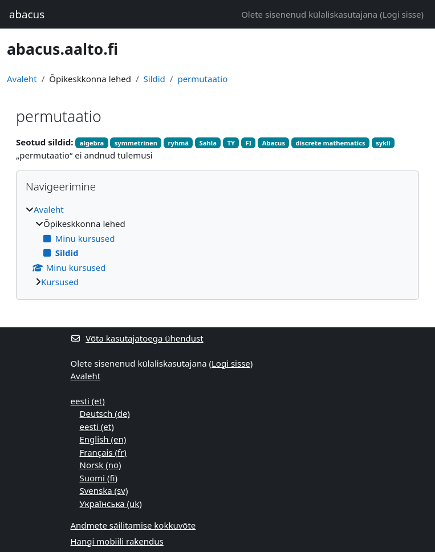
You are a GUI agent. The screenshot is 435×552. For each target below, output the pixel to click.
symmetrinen (136, 143)
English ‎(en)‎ (103, 439)
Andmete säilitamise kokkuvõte (133, 525)
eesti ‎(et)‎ (88, 401)
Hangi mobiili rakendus (117, 541)
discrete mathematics (330, 143)
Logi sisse (402, 14)
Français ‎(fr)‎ (103, 452)
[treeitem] (217, 246)
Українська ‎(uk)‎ (111, 503)
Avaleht (22, 78)
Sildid (154, 78)
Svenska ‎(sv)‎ (104, 490)
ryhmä (178, 143)
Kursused (60, 281)
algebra (92, 143)
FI (249, 143)
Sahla (208, 143)
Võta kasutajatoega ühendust (137, 338)
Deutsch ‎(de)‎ (105, 413)
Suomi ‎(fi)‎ (98, 478)
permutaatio (202, 78)
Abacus (273, 143)
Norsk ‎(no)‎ (100, 464)
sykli (383, 143)
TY (231, 143)
